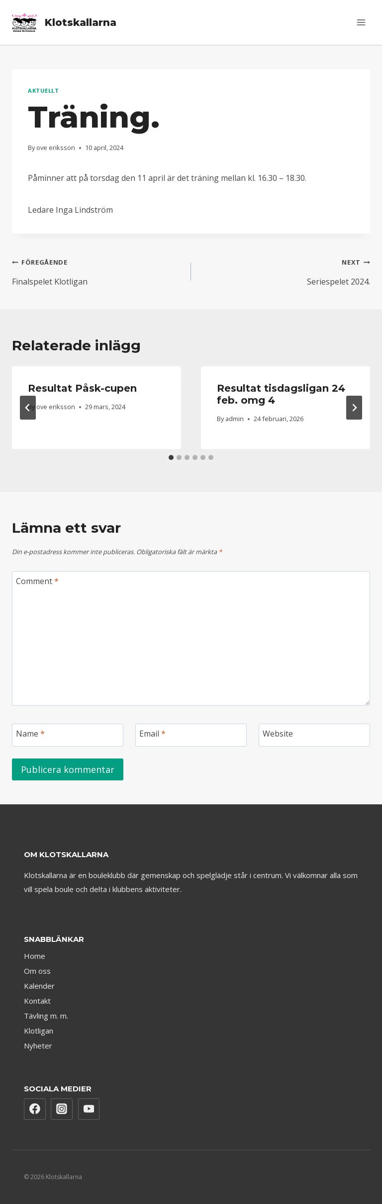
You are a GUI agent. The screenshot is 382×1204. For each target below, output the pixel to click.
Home (34, 956)
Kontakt (37, 1001)
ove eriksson (55, 147)
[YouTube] (89, 1109)
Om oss (37, 971)
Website (278, 734)
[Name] (67, 735)
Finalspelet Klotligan (97, 270)
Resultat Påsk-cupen (82, 388)
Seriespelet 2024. (284, 270)
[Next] (354, 408)
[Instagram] (62, 1109)
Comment (37, 581)
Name (30, 734)
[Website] (314, 735)
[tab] (171, 457)
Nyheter (38, 1046)
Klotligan (38, 1031)
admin (234, 418)
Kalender (39, 986)
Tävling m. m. (46, 1016)
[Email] (191, 735)
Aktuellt (43, 90)
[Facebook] (35, 1109)
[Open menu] (361, 22)
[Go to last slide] (28, 408)
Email (152, 734)
